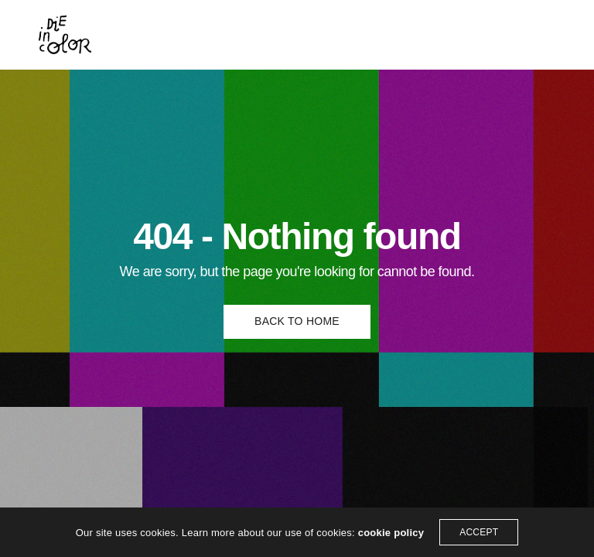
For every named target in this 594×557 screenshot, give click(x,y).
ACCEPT (478, 532)
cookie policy (391, 532)
